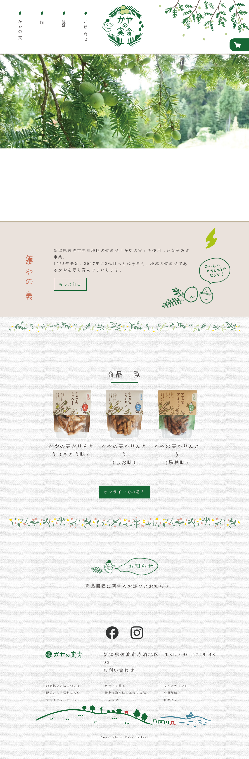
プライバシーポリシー (63, 700)
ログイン (171, 700)
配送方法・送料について (65, 693)
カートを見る (115, 686)
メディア (112, 700)
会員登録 (171, 693)
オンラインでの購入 (124, 492)
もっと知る (70, 284)
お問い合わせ (120, 670)
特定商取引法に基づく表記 (126, 693)
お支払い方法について (63, 686)
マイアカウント (176, 686)
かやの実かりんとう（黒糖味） (177, 454)
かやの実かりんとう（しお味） (124, 454)
